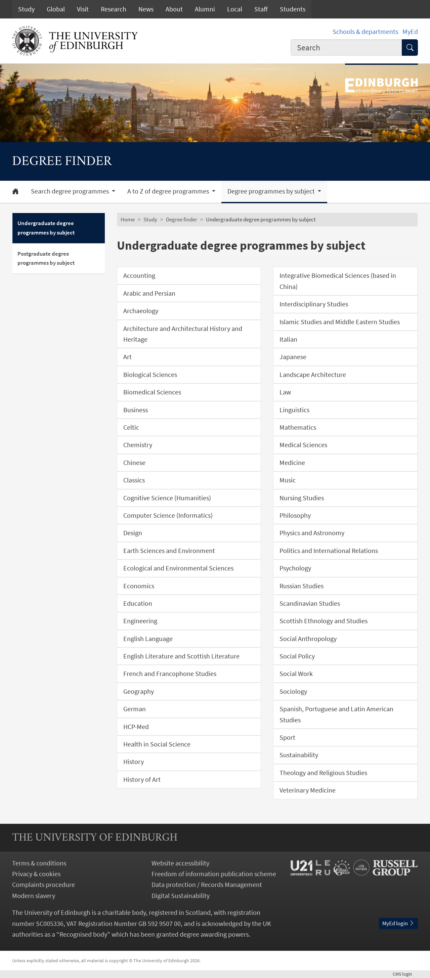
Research (113, 9)
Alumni (205, 9)
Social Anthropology (308, 638)
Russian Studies (302, 586)
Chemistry (137, 444)
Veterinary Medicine (308, 790)
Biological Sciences (150, 374)
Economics (138, 586)
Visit (83, 9)
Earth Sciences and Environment (169, 550)
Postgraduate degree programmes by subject (46, 258)
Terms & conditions (39, 863)
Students (292, 9)
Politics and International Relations (329, 550)
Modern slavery (33, 895)
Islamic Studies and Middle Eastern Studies (340, 321)
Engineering (140, 620)
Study (26, 9)
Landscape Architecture (313, 374)
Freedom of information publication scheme (214, 873)
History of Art (142, 779)
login (405, 974)
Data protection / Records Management (207, 884)
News (146, 9)
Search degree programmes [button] (70, 191)
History (133, 761)
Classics (134, 480)
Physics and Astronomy (312, 532)
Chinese (134, 462)
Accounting (139, 275)
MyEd (410, 31)
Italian (288, 339)
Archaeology (140, 310)
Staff (261, 9)
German (134, 709)
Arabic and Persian (149, 293)
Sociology (293, 691)
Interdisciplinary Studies (314, 304)
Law (285, 392)
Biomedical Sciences (152, 392)
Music (288, 480)
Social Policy (297, 656)
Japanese (293, 356)
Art (127, 356)
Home (128, 219)
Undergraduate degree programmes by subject (46, 227)
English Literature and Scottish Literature (181, 656)
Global (56, 9)
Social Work (296, 673)
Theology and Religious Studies (323, 772)
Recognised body (83, 934)
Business (135, 410)
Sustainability (299, 755)
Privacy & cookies (36, 873)
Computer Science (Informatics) (168, 515)
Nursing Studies (302, 498)
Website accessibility (180, 863)
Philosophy (295, 515)
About (174, 9)
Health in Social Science (156, 744)
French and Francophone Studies (169, 673)
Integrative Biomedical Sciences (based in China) (338, 281)
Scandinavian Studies (310, 603)
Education (137, 603)
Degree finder (181, 219)
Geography (138, 691)
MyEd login (398, 923)
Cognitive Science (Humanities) (167, 498)
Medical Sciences (303, 444)
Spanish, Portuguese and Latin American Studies (336, 714)
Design (132, 532)
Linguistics (294, 410)
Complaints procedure (43, 884)
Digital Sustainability (181, 895)
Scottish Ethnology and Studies (324, 620)
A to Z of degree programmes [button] (168, 191)
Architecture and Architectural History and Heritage (182, 334)
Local (234, 9)
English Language (148, 638)
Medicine (292, 462)
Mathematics (298, 427)
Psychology (295, 568)
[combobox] (346, 47)
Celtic (131, 427)
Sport (287, 737)
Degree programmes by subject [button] (271, 191)
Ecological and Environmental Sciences (178, 568)
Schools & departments (365, 31)
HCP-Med (136, 726)
